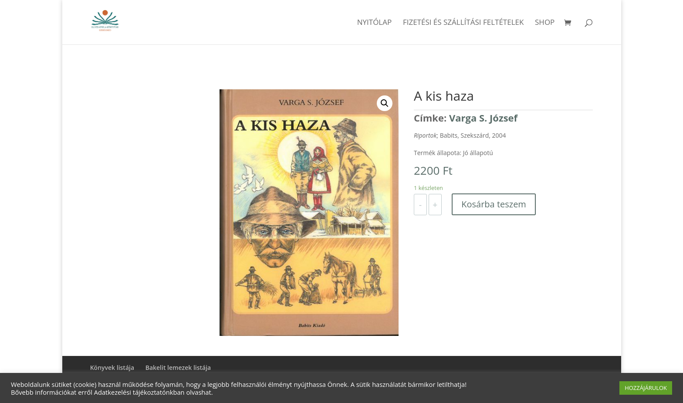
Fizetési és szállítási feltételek (463, 23)
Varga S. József (483, 117)
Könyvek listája (112, 367)
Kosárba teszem (493, 204)
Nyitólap (374, 23)
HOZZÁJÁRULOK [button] (646, 388)
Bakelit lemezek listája (178, 367)
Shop (545, 23)
